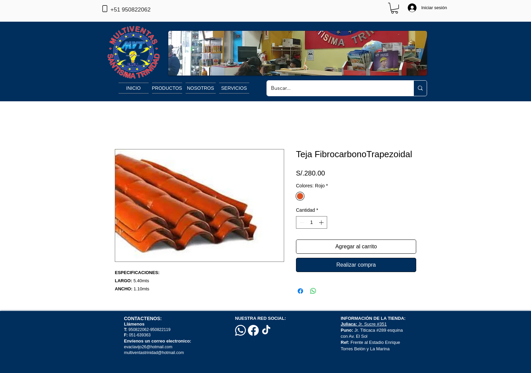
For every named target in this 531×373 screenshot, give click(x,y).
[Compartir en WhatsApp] (313, 291)
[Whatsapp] (240, 330)
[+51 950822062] (141, 10)
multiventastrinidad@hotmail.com (154, 352)
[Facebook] (253, 330)
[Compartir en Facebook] (300, 291)
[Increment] (322, 222)
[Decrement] (301, 222)
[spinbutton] (311, 222)
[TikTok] (266, 330)
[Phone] (105, 8)
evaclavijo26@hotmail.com (148, 347)
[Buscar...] (335, 88)
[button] (394, 8)
